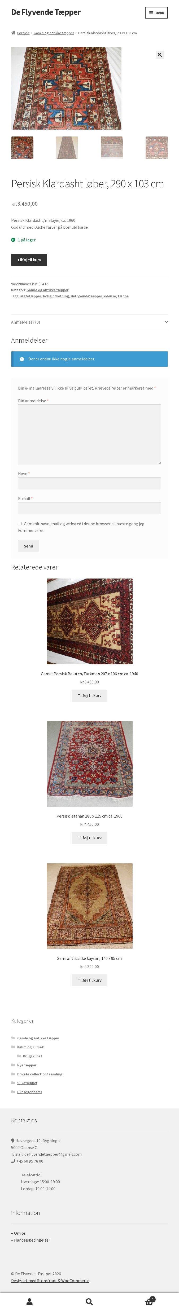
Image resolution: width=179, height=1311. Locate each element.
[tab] (89, 322)
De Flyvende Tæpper (46, 12)
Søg (89, 1302)
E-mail (25, 498)
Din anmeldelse (33, 400)
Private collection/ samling (39, 1074)
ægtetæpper (30, 296)
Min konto (30, 1302)
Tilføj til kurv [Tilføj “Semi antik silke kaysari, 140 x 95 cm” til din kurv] (90, 980)
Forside (23, 32)
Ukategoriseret (29, 1091)
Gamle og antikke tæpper (54, 32)
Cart (137, 1298)
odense (110, 296)
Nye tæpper (26, 1065)
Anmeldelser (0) (25, 322)
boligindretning (56, 296)
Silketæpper (27, 1082)
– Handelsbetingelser (30, 1240)
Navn (24, 473)
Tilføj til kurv (29, 259)
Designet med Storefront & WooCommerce (50, 1280)
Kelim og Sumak (30, 1047)
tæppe (123, 296)
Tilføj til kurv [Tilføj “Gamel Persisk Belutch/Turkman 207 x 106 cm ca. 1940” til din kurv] (90, 695)
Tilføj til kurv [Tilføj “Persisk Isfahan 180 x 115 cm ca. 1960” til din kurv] (90, 837)
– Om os (18, 1233)
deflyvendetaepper (86, 296)
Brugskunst (32, 1056)
